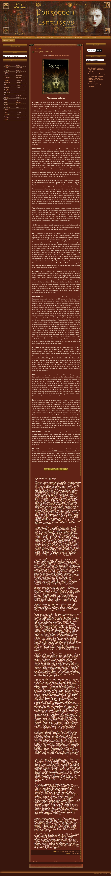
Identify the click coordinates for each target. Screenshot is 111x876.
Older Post (77, 861)
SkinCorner (108, 873)
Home (56, 861)
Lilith (72, 853)
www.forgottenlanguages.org (60, 55)
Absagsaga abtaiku (43, 52)
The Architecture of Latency (96, 74)
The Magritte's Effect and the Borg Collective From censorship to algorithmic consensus (96, 79)
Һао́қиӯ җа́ (91, 86)
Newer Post (34, 861)
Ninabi (77, 853)
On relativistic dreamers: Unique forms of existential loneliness (96, 69)
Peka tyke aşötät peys (95, 84)
